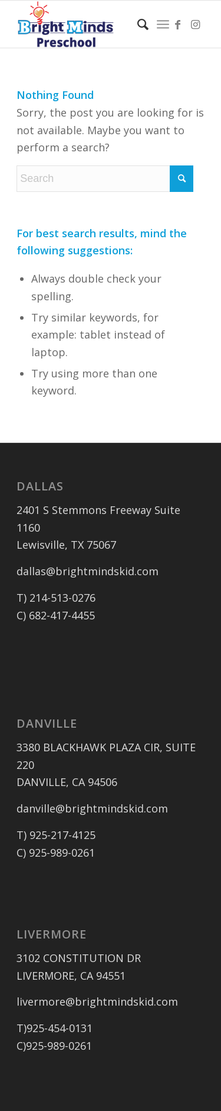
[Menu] (163, 24)
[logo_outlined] (92, 24)
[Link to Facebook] (178, 24)
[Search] (137, 24)
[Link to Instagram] (195, 24)
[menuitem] (137, 24)
